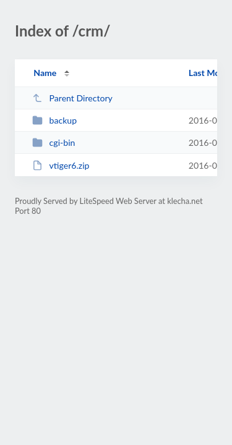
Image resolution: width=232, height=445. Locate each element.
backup (54, 120)
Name (44, 72)
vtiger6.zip (60, 165)
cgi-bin (53, 142)
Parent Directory (72, 98)
